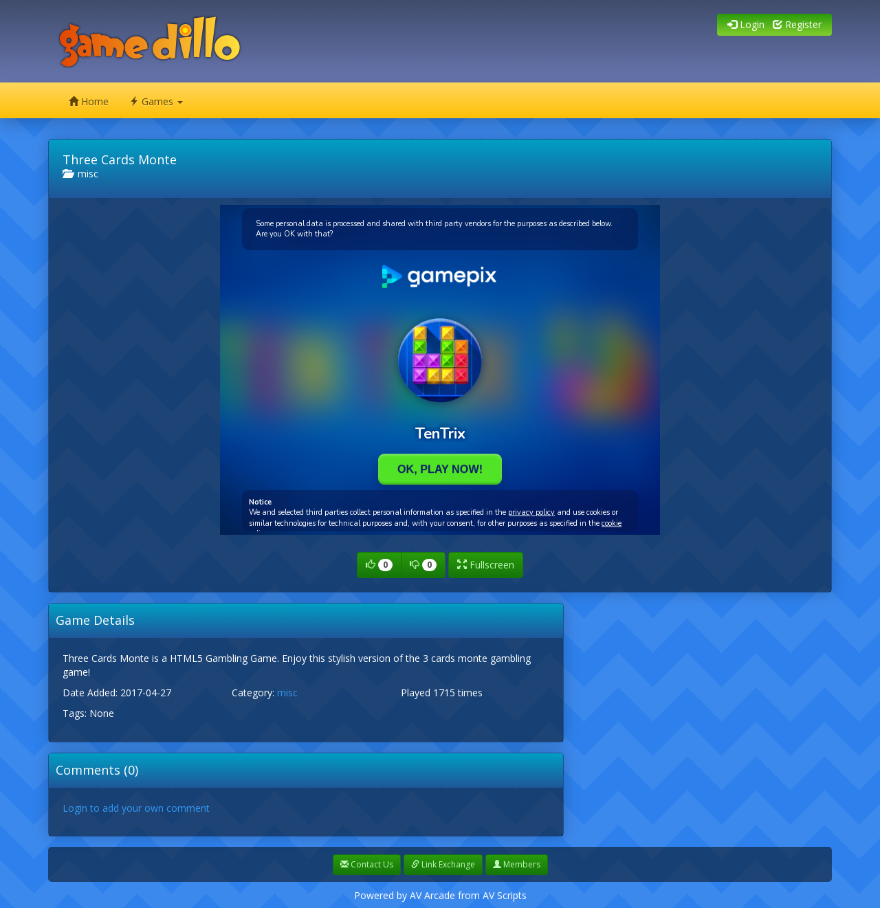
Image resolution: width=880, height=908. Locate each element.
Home (89, 101)
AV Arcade (432, 895)
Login (745, 24)
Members (516, 864)
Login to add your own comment (136, 808)
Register (797, 24)
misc (80, 173)
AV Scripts (505, 895)
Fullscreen (485, 564)
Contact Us (366, 864)
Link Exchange (443, 864)
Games (156, 101)
